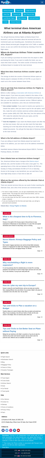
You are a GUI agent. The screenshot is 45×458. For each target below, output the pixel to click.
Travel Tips (19, 10)
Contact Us (5, 401)
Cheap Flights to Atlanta (18, 206)
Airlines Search (6, 383)
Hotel (3, 386)
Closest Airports (15, 22)
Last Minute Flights (9, 18)
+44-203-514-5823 (22, 456)
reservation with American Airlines (28, 93)
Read (39, 228)
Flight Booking (30, 10)
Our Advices (5, 399)
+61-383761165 (22, 453)
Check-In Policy (6, 367)
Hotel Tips (6, 14)
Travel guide (5, 391)
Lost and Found (34, 18)
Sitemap (4, 404)
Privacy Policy (6, 409)
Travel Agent (5, 378)
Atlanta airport (34, 161)
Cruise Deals (5, 380)
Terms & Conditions (7, 407)
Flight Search (6, 357)
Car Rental (5, 388)
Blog (3, 362)
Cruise (5, 22)
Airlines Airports (8, 10)
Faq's (3, 412)
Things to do (16, 14)
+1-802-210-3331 (22, 450)
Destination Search (7, 359)
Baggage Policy (6, 364)
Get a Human (22, 18)
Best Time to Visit (29, 14)
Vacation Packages (7, 370)
